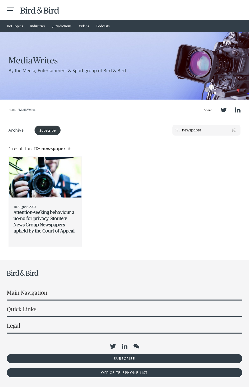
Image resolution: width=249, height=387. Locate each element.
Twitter (224, 110)
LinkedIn (237, 109)
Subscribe (47, 130)
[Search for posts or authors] (210, 130)
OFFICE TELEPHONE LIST (124, 372)
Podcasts (103, 26)
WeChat (136, 346)
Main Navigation (27, 292)
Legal (13, 325)
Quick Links (21, 309)
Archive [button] (16, 130)
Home (12, 110)
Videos (84, 26)
